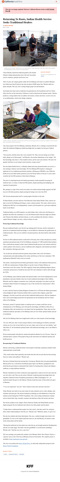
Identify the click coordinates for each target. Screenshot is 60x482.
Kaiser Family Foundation (10, 446)
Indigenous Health (13, 454)
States (5, 454)
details (42, 76)
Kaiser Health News (24, 443)
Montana (21, 454)
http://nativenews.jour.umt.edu (18, 439)
